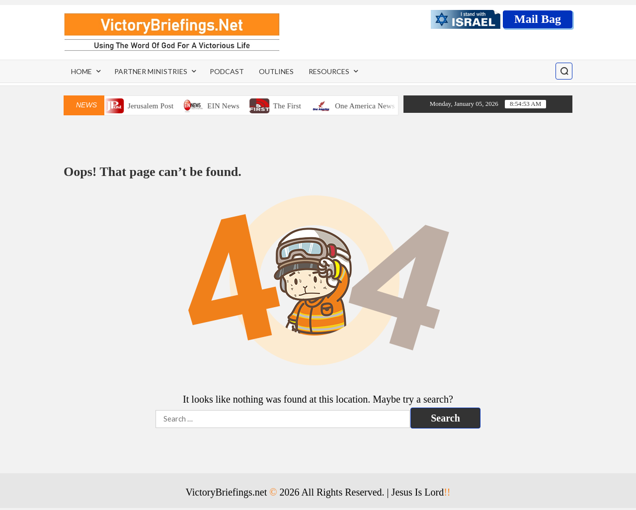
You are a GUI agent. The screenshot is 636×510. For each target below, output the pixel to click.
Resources (329, 71)
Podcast (227, 71)
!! (447, 492)
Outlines (276, 71)
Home (81, 71)
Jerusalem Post (154, 106)
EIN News (227, 106)
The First (291, 106)
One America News (369, 106)
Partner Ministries (150, 71)
